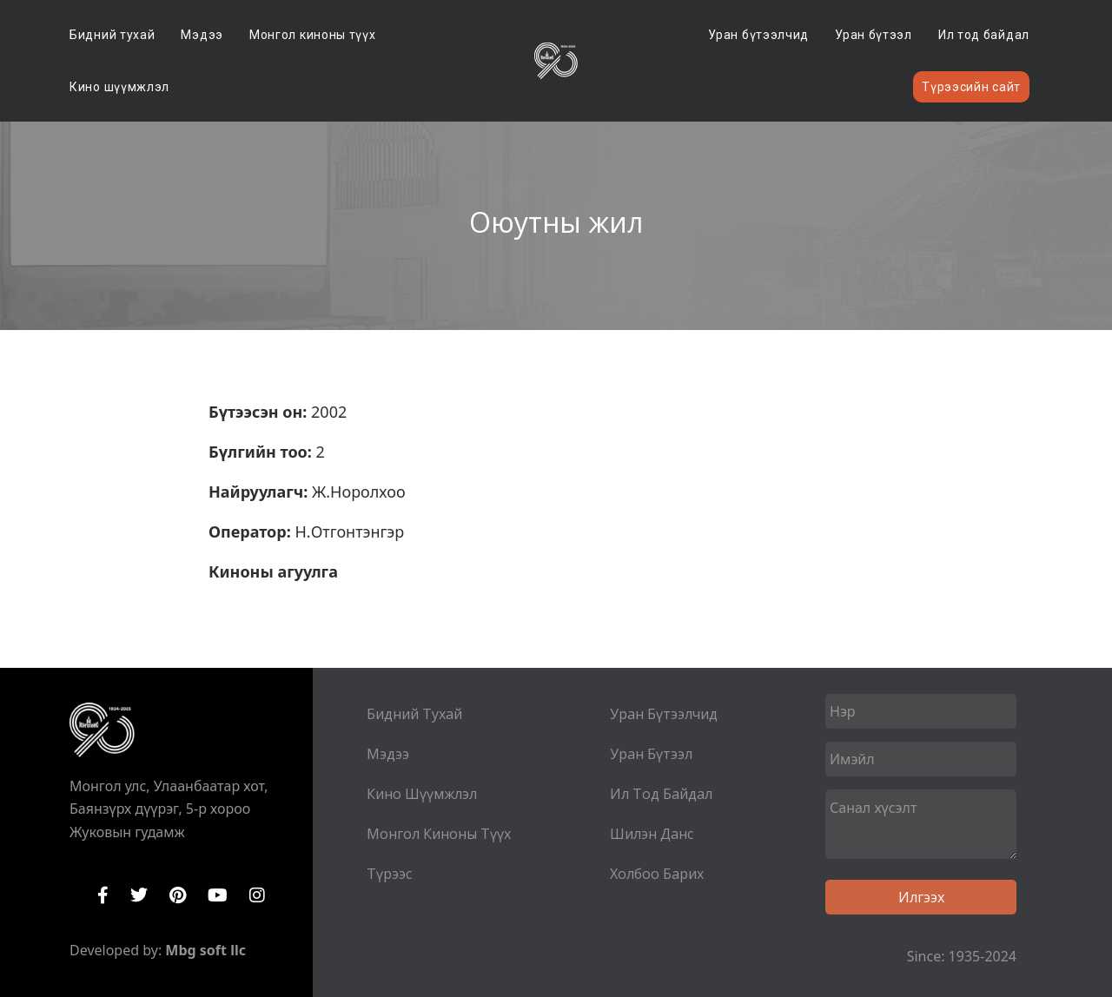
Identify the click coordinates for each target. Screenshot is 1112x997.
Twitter (139, 895)
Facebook (103, 895)
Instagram (257, 895)
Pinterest (177, 895)
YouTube (218, 895)
